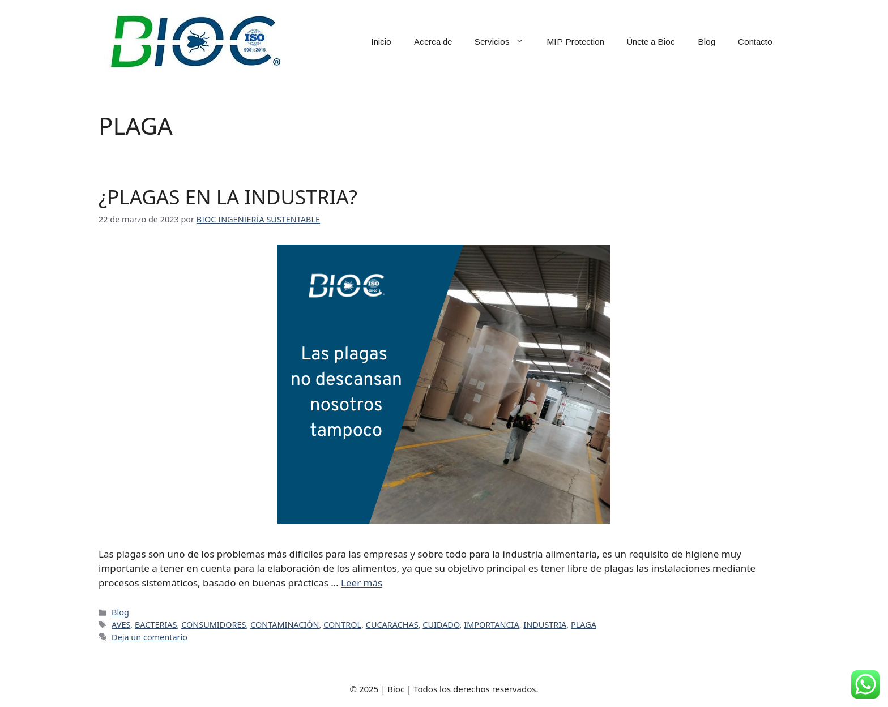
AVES (121, 624)
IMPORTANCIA (491, 624)
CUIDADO (440, 624)
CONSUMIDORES (213, 624)
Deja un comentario (149, 637)
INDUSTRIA (544, 624)
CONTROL (342, 624)
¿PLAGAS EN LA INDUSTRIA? (228, 196)
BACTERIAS (156, 624)
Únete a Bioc (651, 41)
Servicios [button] (505, 42)
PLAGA (583, 624)
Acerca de (433, 41)
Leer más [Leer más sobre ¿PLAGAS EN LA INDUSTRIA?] (361, 582)
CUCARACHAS (392, 624)
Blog (706, 41)
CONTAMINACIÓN (284, 624)
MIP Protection (575, 41)
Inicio (381, 41)
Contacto (755, 41)
